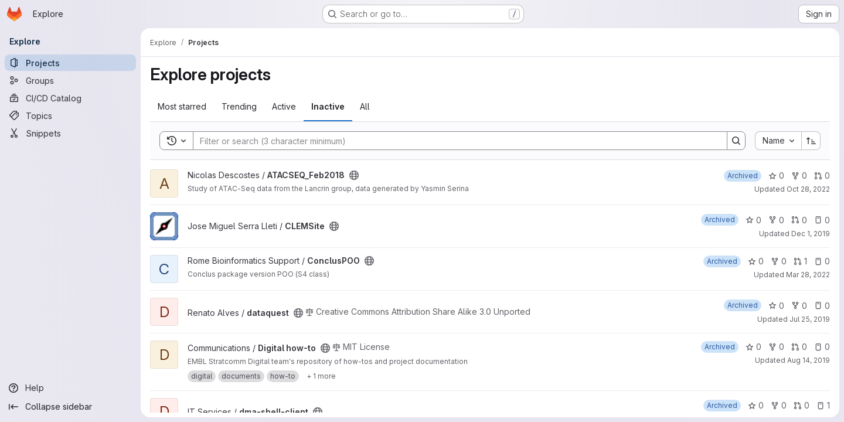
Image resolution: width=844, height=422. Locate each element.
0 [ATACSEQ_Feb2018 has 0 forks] (799, 176)
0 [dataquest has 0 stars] (776, 306)
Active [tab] (284, 106)
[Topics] (70, 115)
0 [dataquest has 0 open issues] (822, 306)
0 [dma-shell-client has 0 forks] (779, 405)
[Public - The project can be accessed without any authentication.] (354, 175)
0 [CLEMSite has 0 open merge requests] (799, 220)
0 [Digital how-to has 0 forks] (776, 347)
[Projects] (70, 63)
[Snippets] (70, 133)
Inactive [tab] (328, 106)
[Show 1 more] (321, 376)
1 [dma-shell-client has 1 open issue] (823, 405)
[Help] (70, 388)
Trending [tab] (239, 106)
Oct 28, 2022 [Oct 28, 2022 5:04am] (808, 189)
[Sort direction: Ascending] (811, 140)
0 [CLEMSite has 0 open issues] (822, 220)
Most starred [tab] (182, 106)
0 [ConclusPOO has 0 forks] (779, 261)
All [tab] (365, 106)
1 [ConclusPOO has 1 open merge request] (800, 261)
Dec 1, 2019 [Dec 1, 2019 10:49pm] (810, 233)
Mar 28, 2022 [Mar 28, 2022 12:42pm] (808, 274)
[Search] (454, 141)
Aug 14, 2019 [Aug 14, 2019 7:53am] (808, 360)
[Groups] (70, 80)
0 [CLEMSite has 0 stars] (753, 220)
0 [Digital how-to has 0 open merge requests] (799, 347)
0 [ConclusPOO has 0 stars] (756, 261)
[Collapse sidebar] (70, 407)
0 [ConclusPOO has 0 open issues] (822, 261)
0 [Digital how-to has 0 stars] (753, 347)
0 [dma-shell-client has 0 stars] (756, 405)
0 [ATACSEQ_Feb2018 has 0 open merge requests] (822, 176)
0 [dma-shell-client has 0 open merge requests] (801, 405)
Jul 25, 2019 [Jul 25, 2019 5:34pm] (809, 319)
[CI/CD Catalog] (70, 98)
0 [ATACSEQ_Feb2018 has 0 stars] (776, 176)
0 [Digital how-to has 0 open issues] (822, 347)
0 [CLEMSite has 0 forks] (776, 220)
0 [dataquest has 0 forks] (799, 306)
